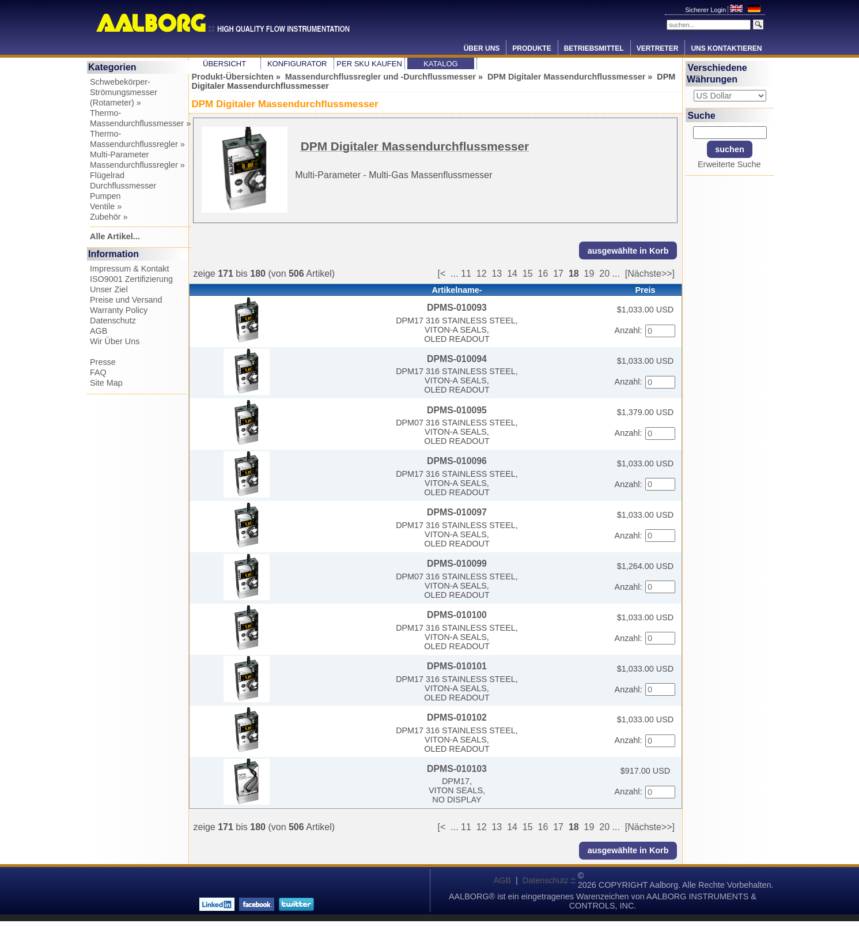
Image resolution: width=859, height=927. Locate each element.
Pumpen (105, 196)
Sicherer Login (706, 9)
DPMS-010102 (457, 717)
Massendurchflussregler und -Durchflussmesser (380, 76)
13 (496, 273)
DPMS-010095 (457, 410)
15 (528, 273)
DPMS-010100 (457, 615)
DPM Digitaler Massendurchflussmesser (566, 76)
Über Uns (482, 48)
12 (481, 273)
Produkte (531, 48)
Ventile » (106, 206)
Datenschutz (113, 320)
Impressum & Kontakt (129, 268)
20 (604, 273)
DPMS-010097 (457, 512)
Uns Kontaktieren (726, 48)
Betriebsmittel (594, 48)
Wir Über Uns (114, 341)
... (454, 273)
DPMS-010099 (457, 563)
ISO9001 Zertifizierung (131, 279)
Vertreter (658, 48)
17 (558, 273)
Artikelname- (457, 290)
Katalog (440, 63)
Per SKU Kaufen (369, 63)
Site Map (106, 382)
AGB (98, 331)
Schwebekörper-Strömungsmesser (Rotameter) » (123, 92)
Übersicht (224, 63)
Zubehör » (109, 216)
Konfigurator (297, 63)
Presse (103, 362)
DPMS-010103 (457, 769)
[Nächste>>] (650, 273)
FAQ (98, 372)
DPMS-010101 (457, 666)
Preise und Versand (126, 299)
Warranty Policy (118, 310)
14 (512, 273)
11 (466, 273)
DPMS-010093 (457, 307)
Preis (645, 290)
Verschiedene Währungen (717, 73)
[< (444, 273)
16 (543, 273)
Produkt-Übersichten (233, 76)
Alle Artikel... (115, 236)
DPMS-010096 (457, 461)
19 (589, 273)
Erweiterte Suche (729, 164)
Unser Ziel (109, 289)
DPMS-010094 (457, 359)
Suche (702, 115)
